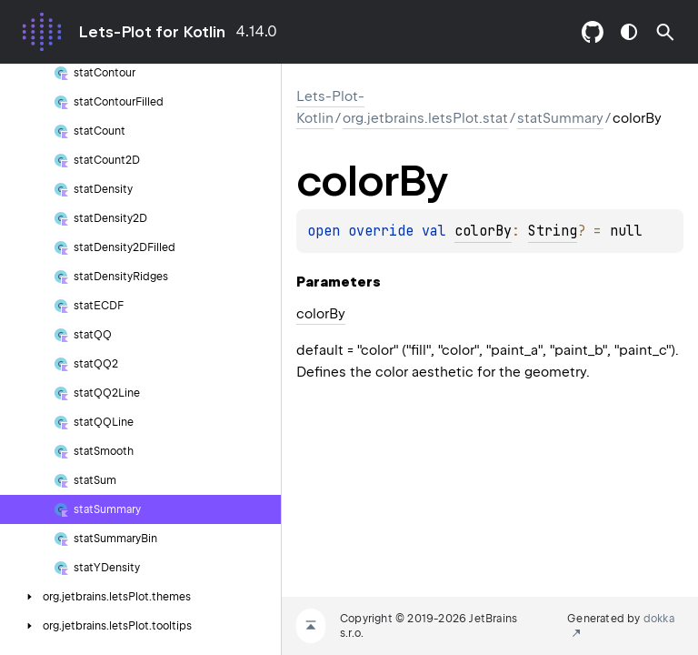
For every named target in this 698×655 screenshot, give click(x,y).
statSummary (560, 118)
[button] (665, 32)
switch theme (629, 32)
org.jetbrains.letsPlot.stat (425, 118)
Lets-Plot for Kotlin (151, 32)
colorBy (483, 231)
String (552, 231)
